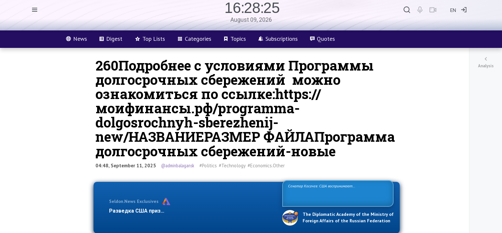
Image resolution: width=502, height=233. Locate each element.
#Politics (208, 165)
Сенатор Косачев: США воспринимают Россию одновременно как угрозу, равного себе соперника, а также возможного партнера (337, 193)
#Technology (232, 165)
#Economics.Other (266, 165)
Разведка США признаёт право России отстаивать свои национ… (192, 211)
